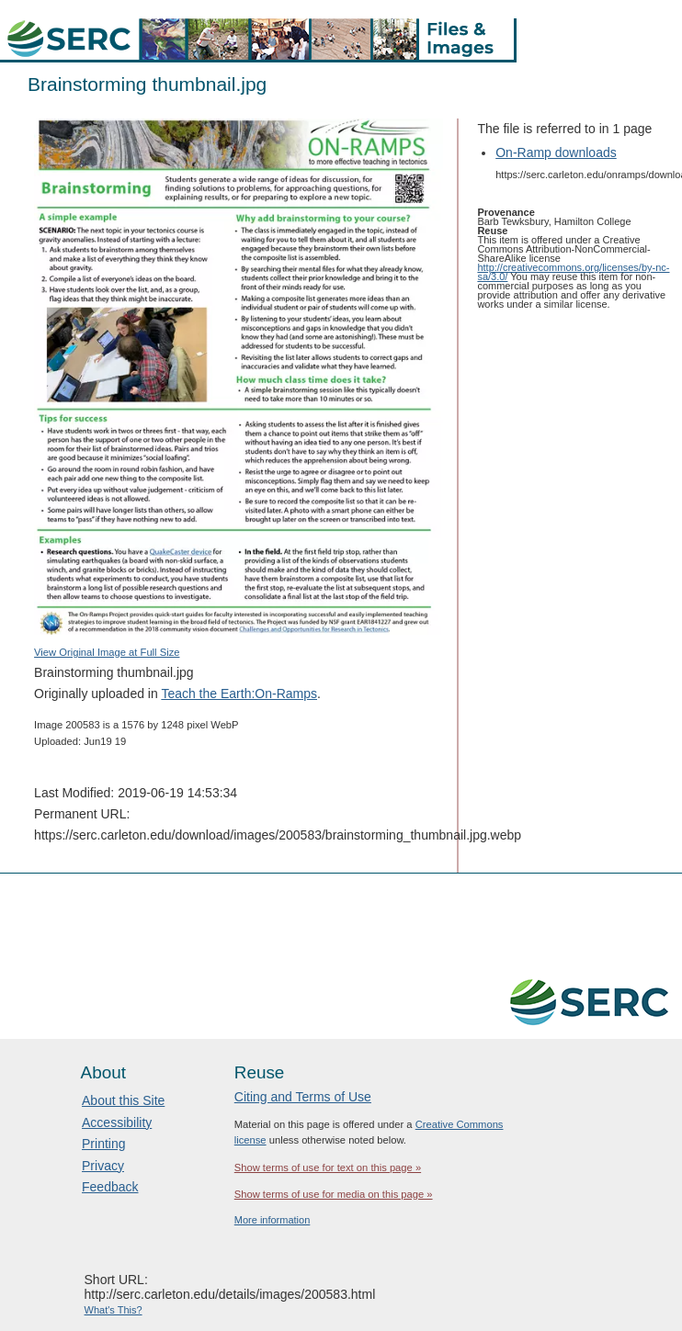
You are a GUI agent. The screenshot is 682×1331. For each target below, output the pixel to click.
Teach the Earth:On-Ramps (239, 693)
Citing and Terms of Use (302, 1096)
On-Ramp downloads (556, 152)
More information (272, 1219)
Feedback (110, 1186)
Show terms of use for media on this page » (333, 1194)
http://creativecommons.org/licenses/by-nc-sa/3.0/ (573, 272)
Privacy (103, 1165)
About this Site (123, 1100)
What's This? (113, 1309)
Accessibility (117, 1122)
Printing (103, 1143)
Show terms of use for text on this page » (327, 1167)
